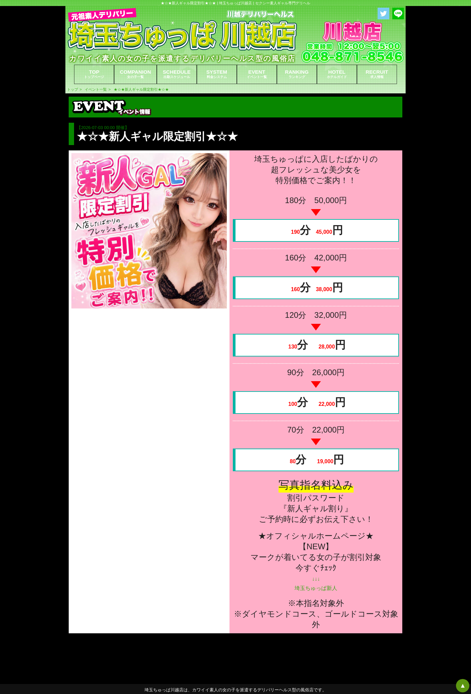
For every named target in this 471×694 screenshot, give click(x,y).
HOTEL (337, 74)
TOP (94, 74)
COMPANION (135, 74)
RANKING (297, 74)
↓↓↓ (316, 579)
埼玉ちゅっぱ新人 (316, 588)
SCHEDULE (176, 74)
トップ (72, 89)
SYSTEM (216, 74)
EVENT (257, 74)
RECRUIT (377, 74)
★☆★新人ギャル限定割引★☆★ (141, 89)
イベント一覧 (96, 89)
